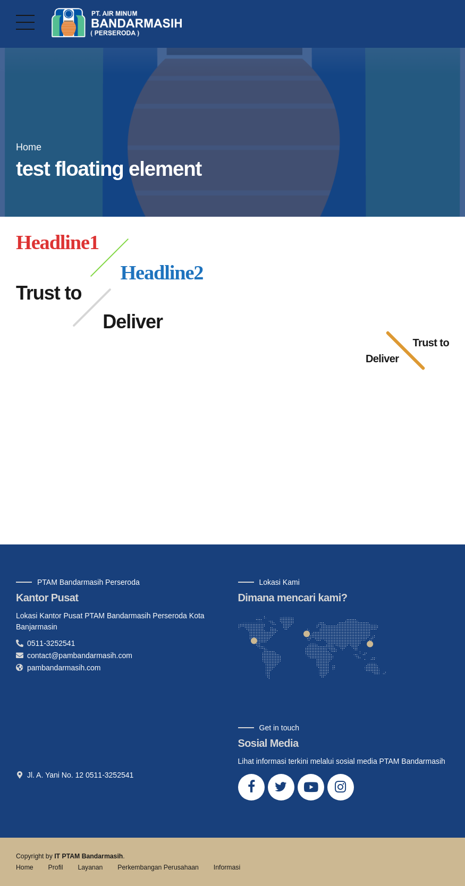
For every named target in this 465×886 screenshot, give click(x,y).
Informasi (227, 867)
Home (28, 147)
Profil (55, 867)
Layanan (90, 867)
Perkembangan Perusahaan (158, 867)
